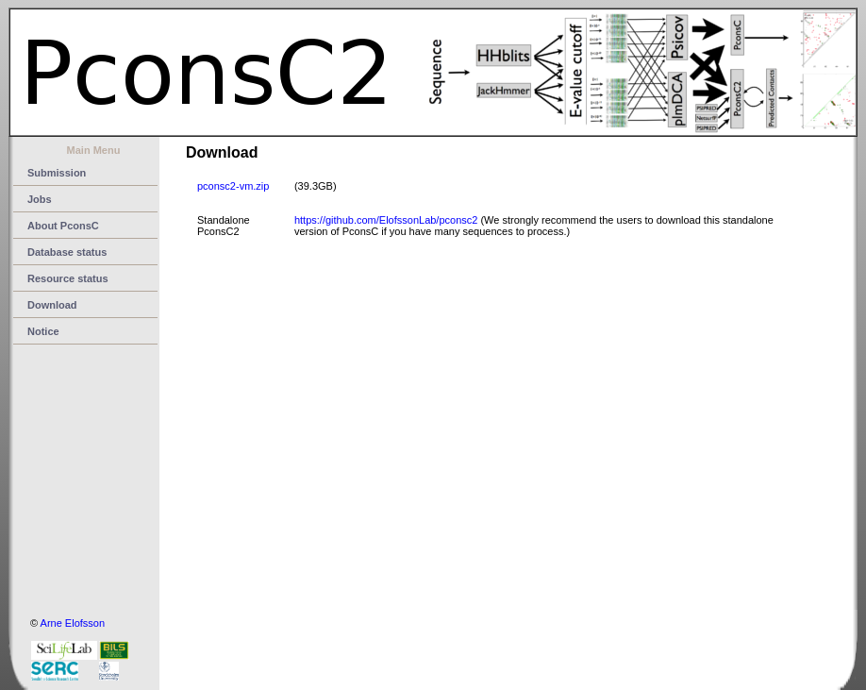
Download (52, 305)
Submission (56, 172)
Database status (67, 252)
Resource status (67, 278)
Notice (43, 331)
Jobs (39, 199)
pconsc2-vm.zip (233, 186)
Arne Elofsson (73, 623)
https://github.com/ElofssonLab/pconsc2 (385, 220)
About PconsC (63, 225)
